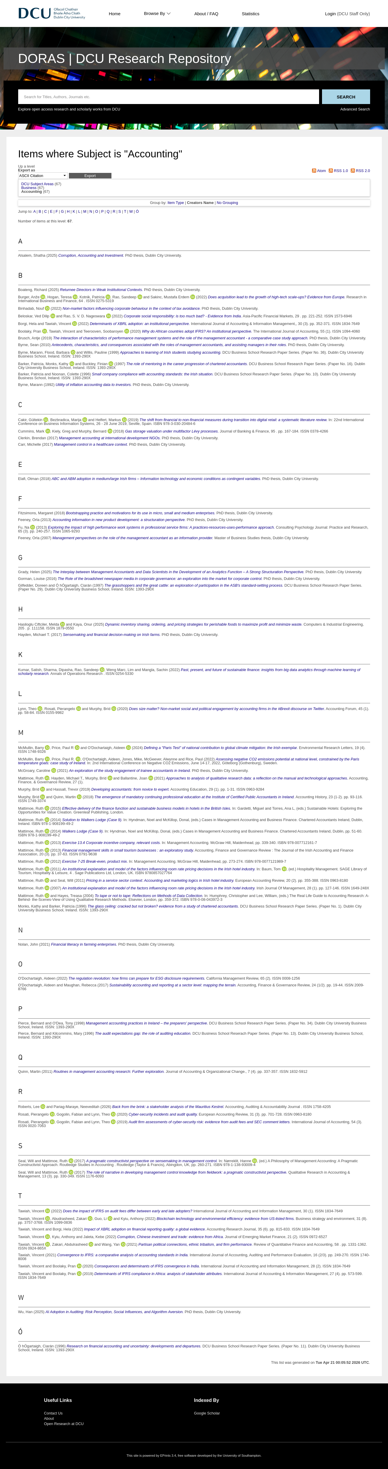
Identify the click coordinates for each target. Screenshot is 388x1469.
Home (115, 13)
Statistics (250, 13)
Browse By (157, 13)
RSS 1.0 (337, 170)
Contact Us (53, 1413)
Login (330, 13)
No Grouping (227, 202)
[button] (90, 175)
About (49, 1418)
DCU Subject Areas (37, 184)
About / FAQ (206, 13)
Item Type (175, 202)
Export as (26, 170)
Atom (318, 170)
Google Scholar (207, 1413)
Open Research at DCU (64, 1424)
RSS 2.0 (359, 170)
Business (29, 187)
